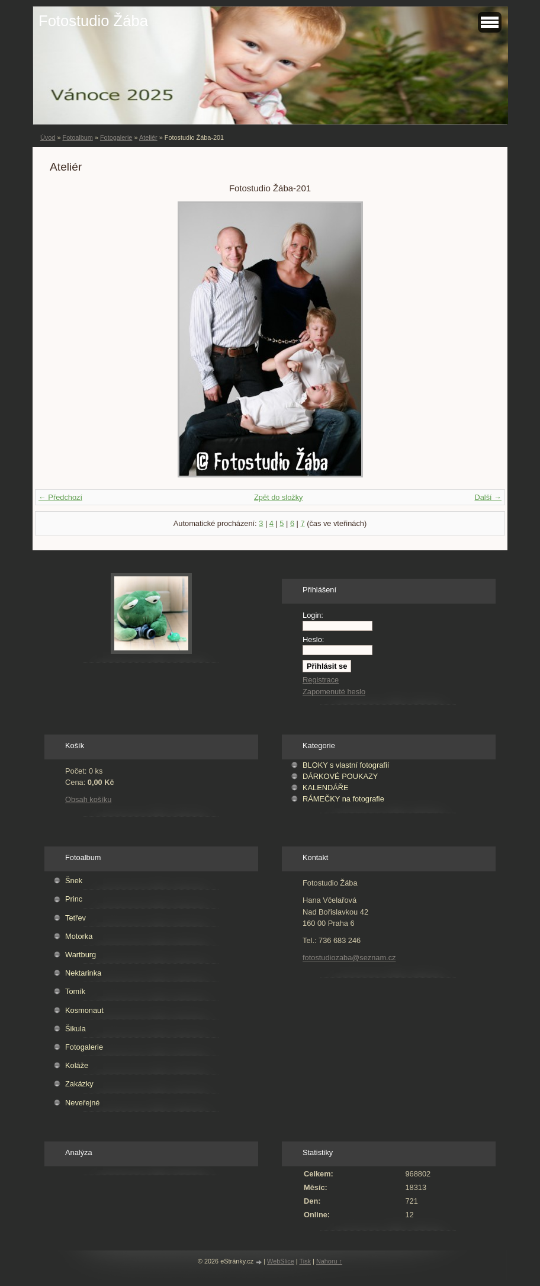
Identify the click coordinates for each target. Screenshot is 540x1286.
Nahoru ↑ (329, 1261)
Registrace (321, 679)
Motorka (78, 936)
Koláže (76, 1065)
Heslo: (313, 639)
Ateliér (148, 137)
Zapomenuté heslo (334, 691)
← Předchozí (60, 497)
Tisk (305, 1261)
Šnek (73, 880)
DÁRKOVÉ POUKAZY (340, 776)
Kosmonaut (84, 1010)
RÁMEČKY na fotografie (343, 798)
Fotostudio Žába (93, 20)
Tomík (75, 991)
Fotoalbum (77, 137)
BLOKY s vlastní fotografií (346, 765)
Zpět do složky (278, 497)
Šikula (75, 1028)
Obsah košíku (88, 799)
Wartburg (80, 954)
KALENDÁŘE (326, 787)
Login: (313, 615)
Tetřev (75, 917)
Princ (73, 898)
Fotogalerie (116, 137)
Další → (488, 497)
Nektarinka (83, 972)
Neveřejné (82, 1102)
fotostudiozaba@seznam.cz (349, 957)
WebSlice (280, 1261)
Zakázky (79, 1083)
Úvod (47, 137)
